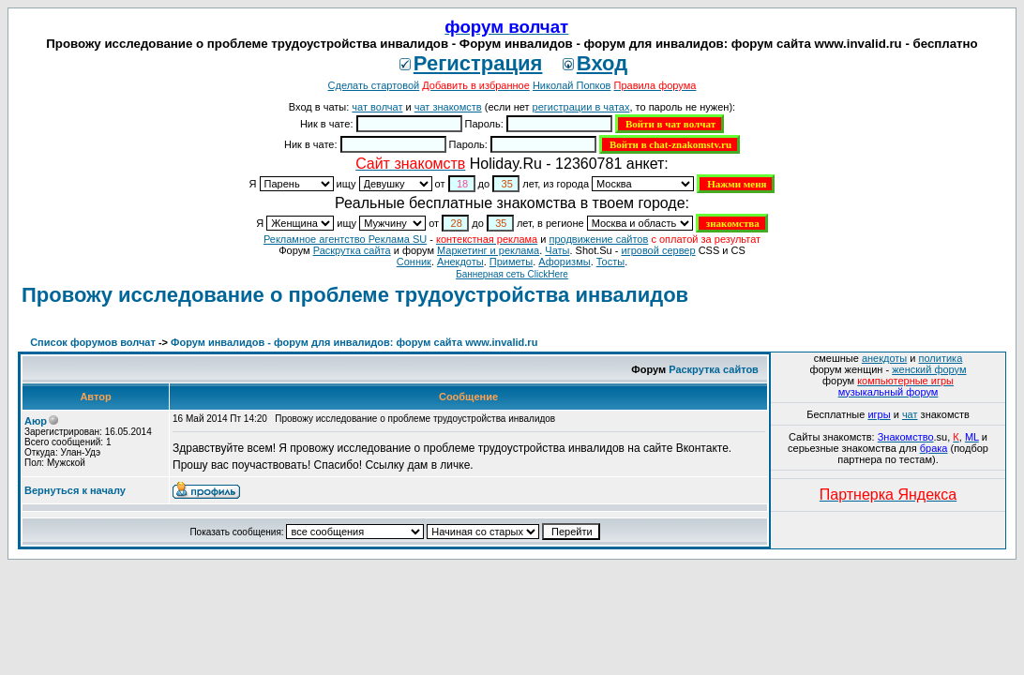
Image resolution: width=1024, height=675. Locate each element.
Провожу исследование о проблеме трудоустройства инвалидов (355, 295)
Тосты (610, 261)
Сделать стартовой (374, 85)
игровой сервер (658, 250)
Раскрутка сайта (352, 250)
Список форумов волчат (93, 342)
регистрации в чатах (581, 106)
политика (941, 358)
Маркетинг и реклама (488, 250)
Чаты (557, 250)
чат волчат (377, 106)
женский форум (929, 369)
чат (910, 414)
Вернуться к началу (75, 490)
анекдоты (884, 358)
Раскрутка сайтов (714, 369)
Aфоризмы (564, 261)
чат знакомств (448, 106)
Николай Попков (572, 85)
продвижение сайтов (598, 239)
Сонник (414, 261)
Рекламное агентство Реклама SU (345, 239)
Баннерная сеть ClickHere (512, 274)
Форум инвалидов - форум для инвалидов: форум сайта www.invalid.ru (354, 342)
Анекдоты (460, 261)
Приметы (511, 261)
